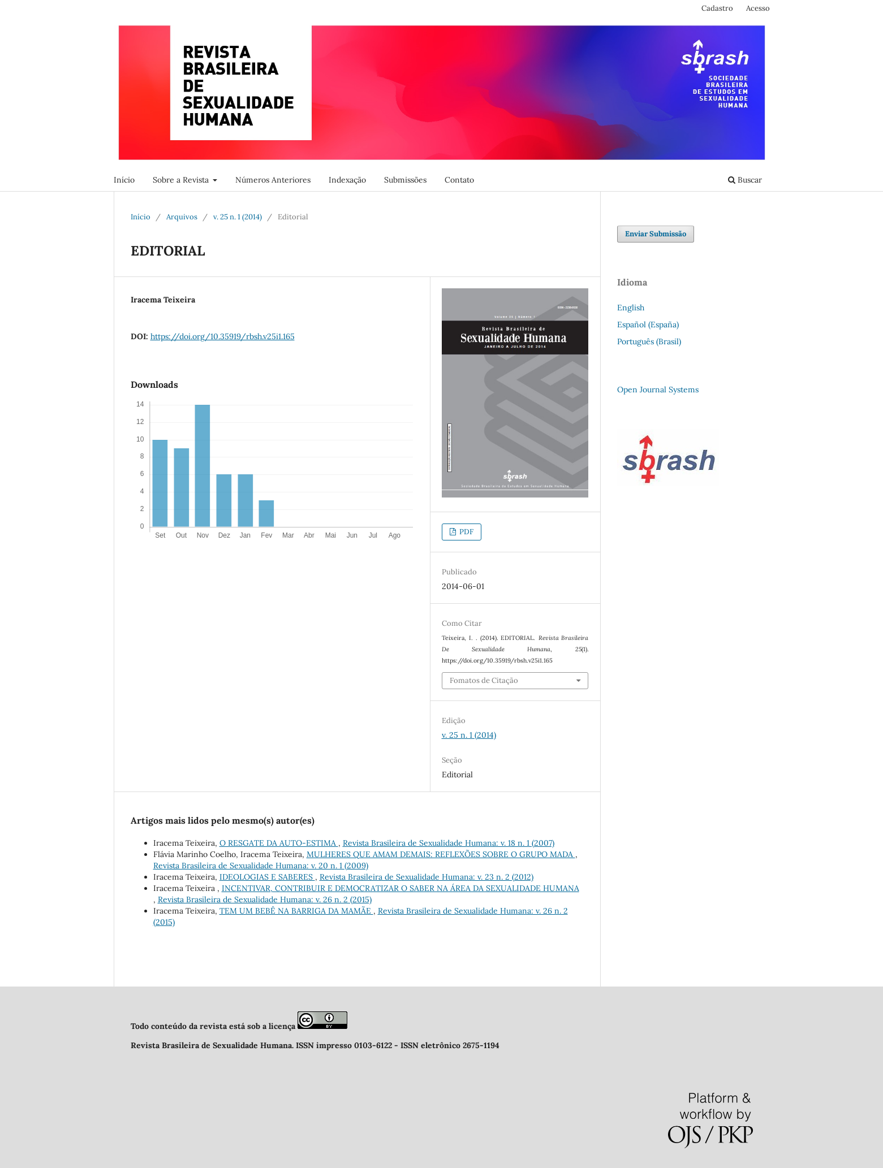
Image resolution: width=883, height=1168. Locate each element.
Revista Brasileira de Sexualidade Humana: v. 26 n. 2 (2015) (265, 899)
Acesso (758, 8)
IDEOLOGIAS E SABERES (267, 877)
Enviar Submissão (655, 234)
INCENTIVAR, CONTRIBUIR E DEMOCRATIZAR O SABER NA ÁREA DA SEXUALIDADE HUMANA (400, 888)
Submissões (405, 180)
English (630, 307)
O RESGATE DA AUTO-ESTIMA (278, 843)
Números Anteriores (273, 180)
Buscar (745, 180)
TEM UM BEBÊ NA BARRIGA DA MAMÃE (296, 911)
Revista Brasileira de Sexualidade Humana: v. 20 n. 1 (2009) (260, 865)
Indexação (347, 180)
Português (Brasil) (649, 341)
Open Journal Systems (658, 389)
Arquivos (181, 217)
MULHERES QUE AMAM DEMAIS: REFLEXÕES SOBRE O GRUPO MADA (441, 854)
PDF (465, 532)
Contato (459, 180)
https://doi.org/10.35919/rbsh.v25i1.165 (222, 336)
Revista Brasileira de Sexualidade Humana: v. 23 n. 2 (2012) (426, 877)
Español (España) (648, 324)
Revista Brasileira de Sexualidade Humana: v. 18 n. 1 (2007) (448, 843)
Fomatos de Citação (484, 680)
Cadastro (717, 8)
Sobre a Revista (182, 180)
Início (124, 180)
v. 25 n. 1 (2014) (237, 217)
